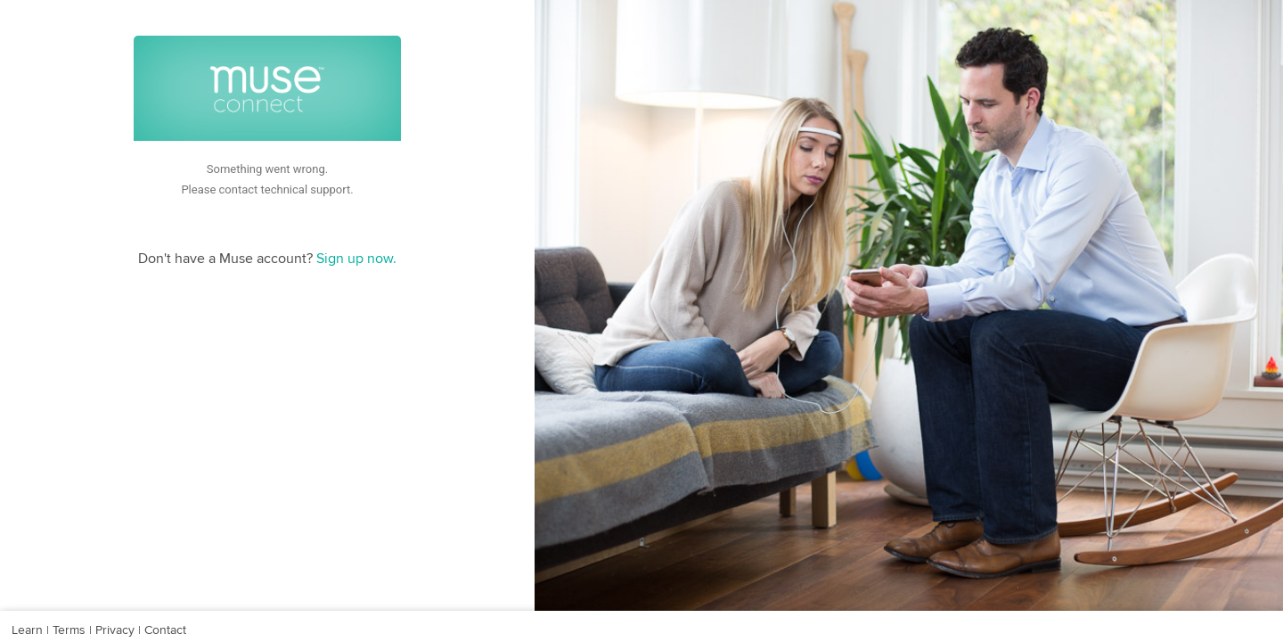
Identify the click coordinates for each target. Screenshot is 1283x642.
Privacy (115, 630)
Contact (163, 630)
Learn (29, 630)
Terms (69, 630)
